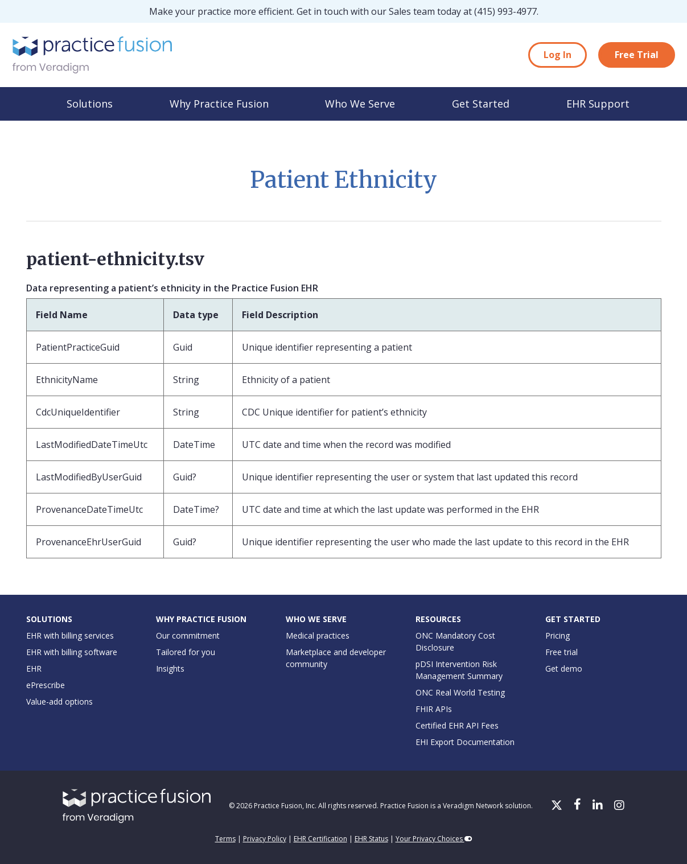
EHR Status (371, 839)
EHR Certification (320, 839)
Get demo (563, 668)
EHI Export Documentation (465, 742)
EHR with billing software (71, 652)
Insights (170, 668)
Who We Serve (360, 103)
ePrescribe (45, 685)
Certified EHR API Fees (457, 725)
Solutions (90, 103)
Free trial (561, 652)
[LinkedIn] (599, 806)
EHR (34, 668)
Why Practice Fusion (219, 103)
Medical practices (317, 635)
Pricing (557, 635)
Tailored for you (185, 652)
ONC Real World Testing (460, 692)
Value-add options (59, 701)
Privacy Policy (264, 839)
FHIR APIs (434, 708)
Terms (225, 839)
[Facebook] (578, 806)
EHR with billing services (70, 635)
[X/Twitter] (558, 806)
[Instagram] (619, 806)
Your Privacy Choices (434, 839)
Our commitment (188, 635)
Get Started (480, 103)
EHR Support (598, 103)
